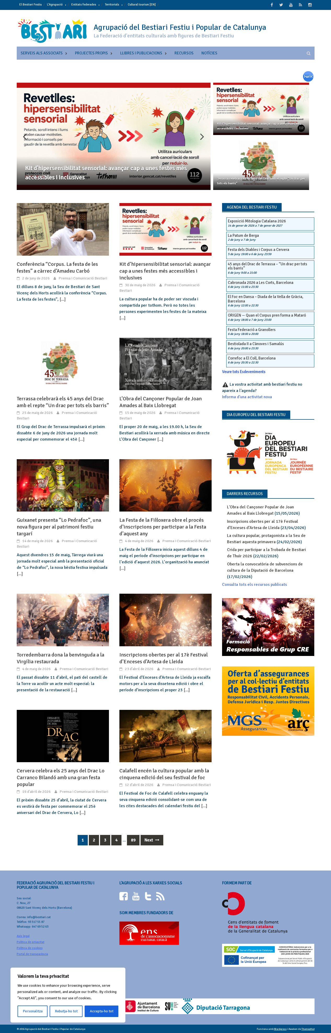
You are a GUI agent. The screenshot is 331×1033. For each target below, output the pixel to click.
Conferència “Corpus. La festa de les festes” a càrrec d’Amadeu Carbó (57, 266)
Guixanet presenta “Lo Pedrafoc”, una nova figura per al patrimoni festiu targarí (59, 526)
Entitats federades (83, 5)
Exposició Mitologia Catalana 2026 (257, 220)
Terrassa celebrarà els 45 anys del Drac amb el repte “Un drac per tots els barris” (261, 180)
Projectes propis (91, 52)
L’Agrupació (55, 5)
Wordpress (280, 1028)
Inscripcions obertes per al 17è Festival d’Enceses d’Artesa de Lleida (163, 657)
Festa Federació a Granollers (252, 329)
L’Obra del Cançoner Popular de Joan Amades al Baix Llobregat (160, 401)
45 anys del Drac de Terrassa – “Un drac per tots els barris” (267, 265)
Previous (30, 135)
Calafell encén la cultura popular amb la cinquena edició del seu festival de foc (164, 773)
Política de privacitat (30, 941)
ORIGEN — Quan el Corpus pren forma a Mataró (267, 314)
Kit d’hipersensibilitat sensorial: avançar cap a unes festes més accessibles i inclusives (259, 125)
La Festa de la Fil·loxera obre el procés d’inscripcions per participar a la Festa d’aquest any (162, 526)
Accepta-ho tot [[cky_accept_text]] (101, 1011)
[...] (63, 298)
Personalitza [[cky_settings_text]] (33, 1011)
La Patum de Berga (243, 234)
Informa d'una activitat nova (247, 396)
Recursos (184, 52)
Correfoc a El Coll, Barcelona (252, 357)
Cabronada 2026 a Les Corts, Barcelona (260, 281)
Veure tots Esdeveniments (243, 371)
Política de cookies (30, 947)
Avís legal (23, 935)
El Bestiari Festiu (30, 5)
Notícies (209, 52)
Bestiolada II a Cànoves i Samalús (256, 343)
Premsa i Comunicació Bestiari (83, 277)
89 (133, 839)
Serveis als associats (42, 52)
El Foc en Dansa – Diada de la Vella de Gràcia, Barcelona (265, 298)
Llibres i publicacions (141, 52)
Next (197, 135)
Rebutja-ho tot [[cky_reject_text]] (66, 1011)
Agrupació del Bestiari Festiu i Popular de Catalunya (180, 26)
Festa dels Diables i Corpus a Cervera (258, 248)
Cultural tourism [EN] (142, 5)
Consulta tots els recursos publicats (254, 583)
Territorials (112, 5)
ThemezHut (308, 1028)
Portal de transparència (32, 953)
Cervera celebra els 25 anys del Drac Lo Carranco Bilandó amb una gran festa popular (60, 777)
